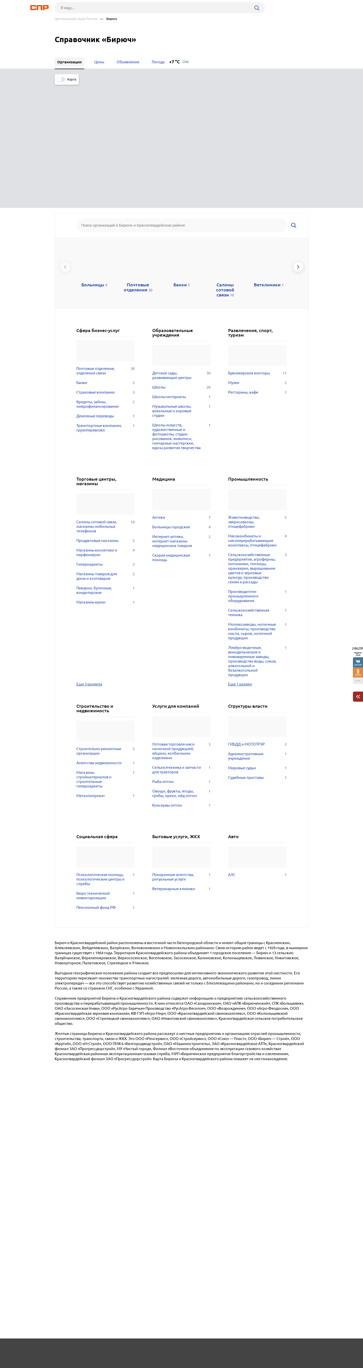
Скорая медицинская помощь (181, 431)
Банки (105, 256)
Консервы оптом (181, 679)
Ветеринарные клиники (181, 762)
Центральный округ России (76, 18)
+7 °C (174, 61)
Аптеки (181, 391)
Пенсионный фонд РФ (105, 781)
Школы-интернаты (181, 270)
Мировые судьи (257, 642)
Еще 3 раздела (89, 558)
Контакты (167, 1349)
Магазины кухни (105, 476)
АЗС (257, 748)
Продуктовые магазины (105, 414)
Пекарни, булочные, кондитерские (105, 464)
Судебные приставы (257, 651)
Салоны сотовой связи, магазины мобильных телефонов (105, 400)
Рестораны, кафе (257, 266)
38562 (358, 674)
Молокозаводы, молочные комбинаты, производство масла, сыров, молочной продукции (257, 505)
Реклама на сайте (131, 1349)
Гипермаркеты (105, 438)
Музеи (257, 256)
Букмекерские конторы (257, 247)
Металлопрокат (105, 669)
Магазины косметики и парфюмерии (105, 426)
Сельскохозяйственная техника (257, 486)
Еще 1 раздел (240, 558)
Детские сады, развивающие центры (181, 249)
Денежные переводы (105, 290)
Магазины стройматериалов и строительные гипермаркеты (105, 653)
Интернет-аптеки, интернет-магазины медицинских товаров (181, 415)
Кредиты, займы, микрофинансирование (105, 278)
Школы (181, 261)
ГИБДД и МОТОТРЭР (257, 618)
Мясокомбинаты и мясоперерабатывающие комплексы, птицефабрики (257, 414)
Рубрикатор (64, 1349)
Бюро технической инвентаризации (105, 769)
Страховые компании (105, 266)
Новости (95, 1349)
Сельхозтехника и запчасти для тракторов (181, 643)
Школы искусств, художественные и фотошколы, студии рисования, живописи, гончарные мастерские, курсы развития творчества (181, 310)
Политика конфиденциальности (122, 1364)
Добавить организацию (286, 1349)
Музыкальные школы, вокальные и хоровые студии (181, 285)
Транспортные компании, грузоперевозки (105, 301)
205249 (358, 664)
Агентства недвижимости (105, 637)
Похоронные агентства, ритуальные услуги (181, 750)
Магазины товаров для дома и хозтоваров (105, 450)
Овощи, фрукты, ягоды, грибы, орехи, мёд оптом (181, 667)
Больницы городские (181, 401)
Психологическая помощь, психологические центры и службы (105, 753)
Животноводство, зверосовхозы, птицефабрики (257, 396)
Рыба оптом (181, 655)
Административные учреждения (257, 630)
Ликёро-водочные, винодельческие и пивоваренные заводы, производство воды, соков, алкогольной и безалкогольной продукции (257, 535)
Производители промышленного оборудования (257, 470)
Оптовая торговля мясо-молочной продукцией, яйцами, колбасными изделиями (181, 625)
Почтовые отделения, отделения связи (105, 244)
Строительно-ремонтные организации (105, 625)
